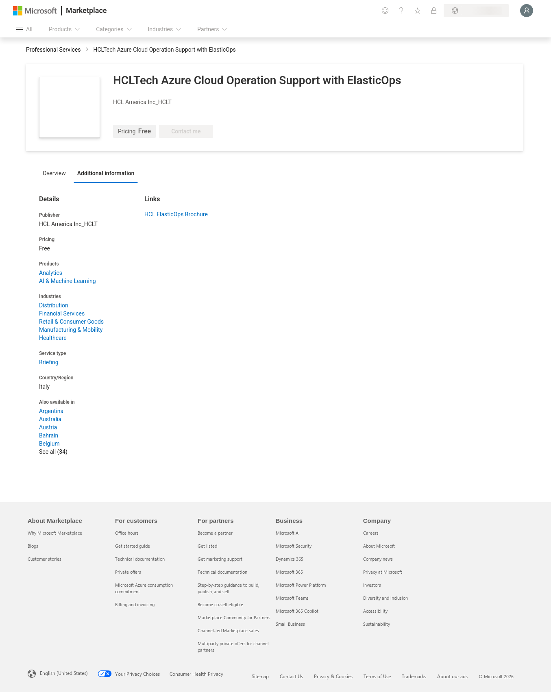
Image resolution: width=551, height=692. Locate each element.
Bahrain (48, 435)
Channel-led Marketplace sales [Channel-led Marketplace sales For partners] (228, 630)
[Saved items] (417, 10)
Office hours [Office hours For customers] (127, 533)
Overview (54, 173)
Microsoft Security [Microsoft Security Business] (293, 546)
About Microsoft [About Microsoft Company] (379, 546)
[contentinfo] (88, 50)
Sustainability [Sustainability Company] (376, 624)
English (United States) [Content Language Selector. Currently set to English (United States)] (64, 673)
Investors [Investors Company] (372, 585)
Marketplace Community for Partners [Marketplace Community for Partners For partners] (234, 617)
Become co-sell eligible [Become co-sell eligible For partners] (220, 604)
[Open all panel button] (24, 29)
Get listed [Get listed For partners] (207, 546)
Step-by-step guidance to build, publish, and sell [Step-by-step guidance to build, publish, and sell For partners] (228, 588)
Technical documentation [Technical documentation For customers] (140, 559)
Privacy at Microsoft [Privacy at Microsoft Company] (382, 572)
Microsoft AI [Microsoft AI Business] (288, 533)
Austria (48, 427)
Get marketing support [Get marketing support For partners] (220, 559)
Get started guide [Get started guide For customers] (132, 546)
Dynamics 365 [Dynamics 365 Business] (289, 559)
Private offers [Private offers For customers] (128, 572)
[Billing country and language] (476, 10)
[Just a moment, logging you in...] (526, 10)
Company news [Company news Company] (378, 559)
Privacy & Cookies (333, 676)
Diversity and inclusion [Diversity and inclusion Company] (385, 598)
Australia (50, 419)
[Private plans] (433, 10)
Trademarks (414, 676)
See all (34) (53, 451)
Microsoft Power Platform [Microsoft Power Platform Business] (301, 585)
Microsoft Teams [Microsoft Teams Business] (292, 598)
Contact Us (291, 676)
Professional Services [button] (53, 49)
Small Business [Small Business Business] (290, 624)
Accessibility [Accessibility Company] (375, 611)
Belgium (49, 443)
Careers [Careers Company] (371, 533)
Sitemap (260, 676)
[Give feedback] (385, 10)
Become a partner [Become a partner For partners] (215, 533)
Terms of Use (377, 676)
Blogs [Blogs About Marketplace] (33, 546)
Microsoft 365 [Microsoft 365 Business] (289, 572)
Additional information (106, 173)
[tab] (56, 173)
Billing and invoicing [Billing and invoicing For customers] (135, 604)
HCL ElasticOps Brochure (176, 214)
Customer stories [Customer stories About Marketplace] (44, 559)
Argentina (51, 411)
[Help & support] (401, 10)
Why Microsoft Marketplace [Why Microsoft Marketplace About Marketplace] (55, 533)
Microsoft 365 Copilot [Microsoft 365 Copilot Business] (297, 611)
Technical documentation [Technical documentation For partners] (222, 572)
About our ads (452, 676)
